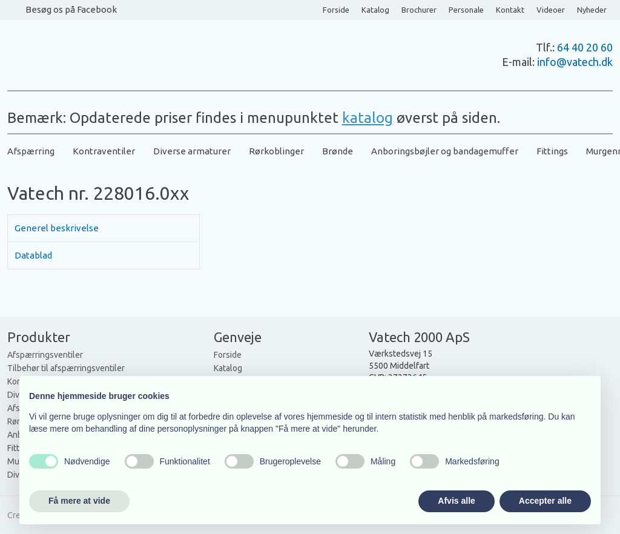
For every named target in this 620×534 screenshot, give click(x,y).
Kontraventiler (104, 151)
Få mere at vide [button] (79, 501)
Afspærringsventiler (45, 355)
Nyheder (592, 9)
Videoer (550, 9)
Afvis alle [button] (456, 501)
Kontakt (510, 9)
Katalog (375, 9)
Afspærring (30, 151)
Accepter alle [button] (545, 501)
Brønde (337, 151)
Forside (336, 9)
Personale (466, 9)
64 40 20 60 (585, 47)
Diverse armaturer (192, 151)
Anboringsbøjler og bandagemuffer (444, 151)
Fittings (552, 151)
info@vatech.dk (575, 62)
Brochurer (419, 9)
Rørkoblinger (276, 151)
